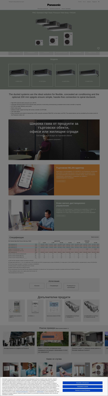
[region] (54, 386)
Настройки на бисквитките (82, 382)
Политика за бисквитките (22, 391)
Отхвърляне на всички (82, 386)
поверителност (40, 391)
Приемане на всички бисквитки (82, 390)
